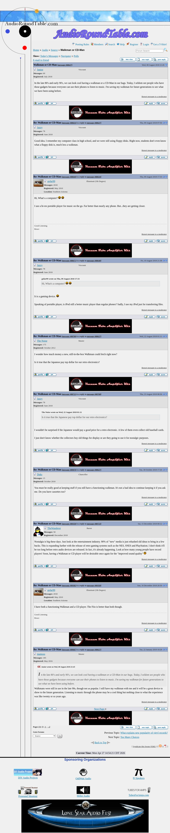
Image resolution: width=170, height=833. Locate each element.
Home (36, 50)
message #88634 (69, 123)
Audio (45, 50)
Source (54, 50)
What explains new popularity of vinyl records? (144, 732)
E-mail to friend (41, 60)
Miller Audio (83, 794)
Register (132, 44)
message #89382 (69, 585)
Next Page (100, 709)
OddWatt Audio (83, 777)
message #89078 (69, 470)
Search (110, 44)
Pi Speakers (139, 776)
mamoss (41, 654)
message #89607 (69, 649)
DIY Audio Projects (28, 776)
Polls (76, 56)
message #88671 (69, 260)
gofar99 (51, 181)
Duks (39, 474)
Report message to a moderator (154, 96)
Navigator (66, 56)
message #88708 (69, 336)
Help (121, 44)
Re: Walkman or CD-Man (47, 122)
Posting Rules (80, 44)
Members (97, 44)
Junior (40, 69)
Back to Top (100, 742)
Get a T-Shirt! (159, 44)
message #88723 (69, 394)
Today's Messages (49, 56)
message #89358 (69, 524)
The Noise (42, 341)
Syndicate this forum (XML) (144, 746)
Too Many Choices (129, 737)
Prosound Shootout (28, 795)
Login (144, 44)
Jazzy (40, 127)
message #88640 (69, 177)
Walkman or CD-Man (45, 64)
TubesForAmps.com (139, 793)
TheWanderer (54, 528)
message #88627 (65, 65)
